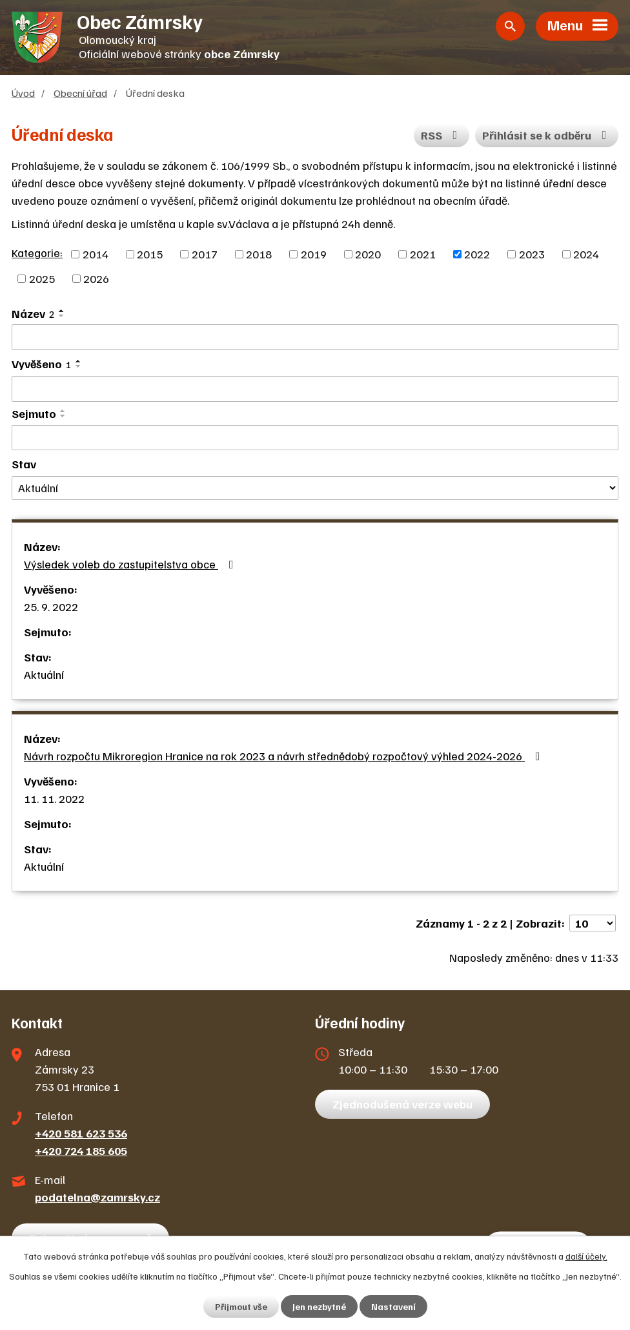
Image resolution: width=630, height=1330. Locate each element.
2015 (150, 254)
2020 (368, 254)
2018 (259, 254)
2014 (95, 254)
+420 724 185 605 (81, 1150)
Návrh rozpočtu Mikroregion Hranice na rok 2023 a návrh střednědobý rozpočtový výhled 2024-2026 (284, 756)
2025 (42, 278)
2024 (586, 254)
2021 (423, 254)
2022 (477, 254)
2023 (532, 254)
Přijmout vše (241, 1306)
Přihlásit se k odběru (547, 135)
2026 (96, 278)
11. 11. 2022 (54, 798)
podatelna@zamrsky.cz (97, 1197)
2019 (314, 254)
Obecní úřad (80, 92)
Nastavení (393, 1306)
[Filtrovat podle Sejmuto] (315, 438)
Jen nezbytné (319, 1306)
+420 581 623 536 (81, 1133)
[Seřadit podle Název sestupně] (62, 315)
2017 (205, 254)
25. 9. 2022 (51, 606)
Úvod (23, 92)
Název (33, 313)
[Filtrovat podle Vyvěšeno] (315, 389)
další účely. (586, 1256)
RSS (442, 135)
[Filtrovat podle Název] (315, 337)
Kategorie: (37, 252)
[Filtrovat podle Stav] (315, 488)
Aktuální (44, 674)
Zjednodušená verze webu (402, 1104)
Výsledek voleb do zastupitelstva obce (131, 564)
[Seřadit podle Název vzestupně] (62, 310)
